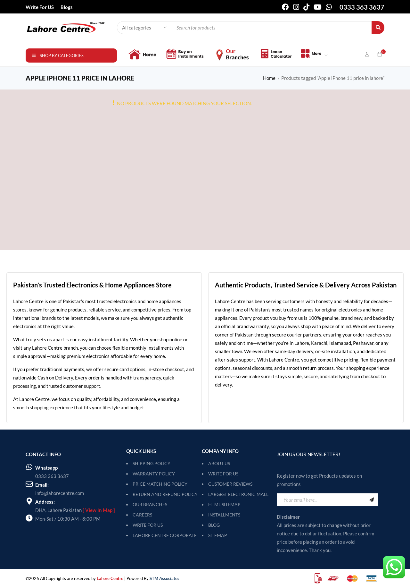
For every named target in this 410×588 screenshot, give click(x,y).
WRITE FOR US (148, 525)
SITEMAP (217, 535)
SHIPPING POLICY (151, 463)
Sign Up (371, 499)
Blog (214, 525)
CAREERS (142, 514)
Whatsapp (46, 468)
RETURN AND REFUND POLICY (165, 494)
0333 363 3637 (52, 476)
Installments (224, 514)
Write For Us (223, 473)
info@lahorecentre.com (59, 493)
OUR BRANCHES (150, 504)
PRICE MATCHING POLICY (160, 484)
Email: (42, 485)
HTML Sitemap (224, 504)
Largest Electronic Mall (238, 494)
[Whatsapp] (29, 467)
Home (269, 78)
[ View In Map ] (99, 510)
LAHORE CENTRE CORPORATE (165, 535)
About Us (219, 463)
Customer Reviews (230, 484)
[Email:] (29, 484)
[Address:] (29, 501)
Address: (45, 502)
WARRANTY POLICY (154, 473)
